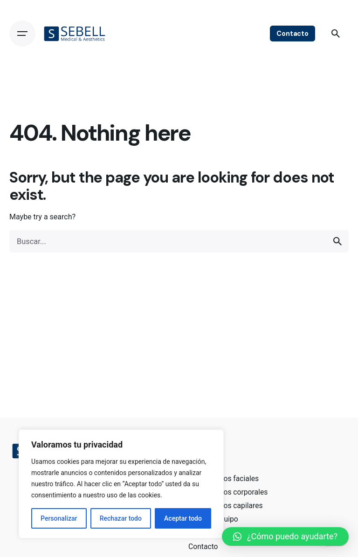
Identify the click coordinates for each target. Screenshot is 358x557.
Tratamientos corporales (228, 492)
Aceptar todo (183, 518)
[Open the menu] (22, 33)
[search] (337, 241)
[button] (285, 536)
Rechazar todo (121, 518)
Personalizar (59, 518)
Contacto (292, 33)
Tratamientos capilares (225, 505)
